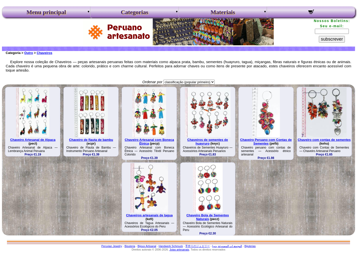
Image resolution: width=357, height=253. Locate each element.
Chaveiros (44, 53)
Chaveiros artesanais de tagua (149, 215)
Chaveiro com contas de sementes (324, 140)
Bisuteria (129, 246)
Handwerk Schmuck (171, 246)
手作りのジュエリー (197, 246)
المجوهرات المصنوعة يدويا (227, 246)
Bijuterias (250, 246)
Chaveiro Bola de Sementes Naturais (207, 217)
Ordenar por (152, 82)
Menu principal (46, 12)
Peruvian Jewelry (111, 246)
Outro (28, 53)
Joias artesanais (179, 249)
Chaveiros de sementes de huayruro (207, 141)
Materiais (222, 12)
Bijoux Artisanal (147, 246)
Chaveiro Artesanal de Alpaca (33, 140)
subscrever (332, 39)
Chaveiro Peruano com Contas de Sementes (266, 141)
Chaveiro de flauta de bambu (91, 140)
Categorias (134, 12)
